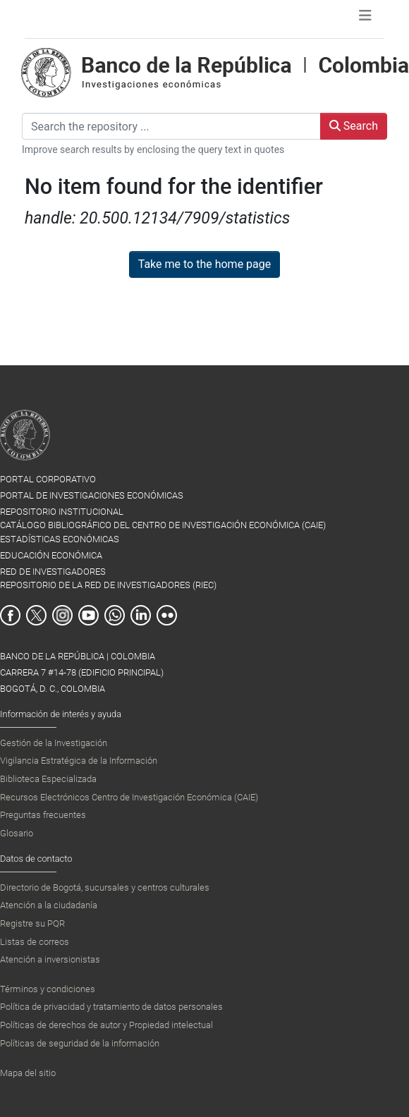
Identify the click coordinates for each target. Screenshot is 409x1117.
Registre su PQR (32, 923)
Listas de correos (34, 941)
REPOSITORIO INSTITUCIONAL (61, 511)
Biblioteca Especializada (48, 779)
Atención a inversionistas (50, 959)
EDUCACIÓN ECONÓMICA (51, 555)
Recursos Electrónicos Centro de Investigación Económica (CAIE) (129, 797)
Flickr (167, 615)
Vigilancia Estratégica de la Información (78, 760)
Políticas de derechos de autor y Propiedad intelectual (106, 1025)
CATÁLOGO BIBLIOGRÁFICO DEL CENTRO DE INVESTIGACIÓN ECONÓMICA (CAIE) (163, 525)
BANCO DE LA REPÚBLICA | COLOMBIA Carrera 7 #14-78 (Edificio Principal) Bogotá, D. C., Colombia (82, 672)
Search (353, 126)
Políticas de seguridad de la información (79, 1043)
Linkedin (140, 615)
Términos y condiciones (47, 989)
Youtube (88, 615)
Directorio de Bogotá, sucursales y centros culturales (104, 887)
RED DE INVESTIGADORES (53, 571)
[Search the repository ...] (171, 126)
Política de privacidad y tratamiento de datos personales (111, 1006)
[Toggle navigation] (365, 19)
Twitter (36, 615)
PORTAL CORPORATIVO (48, 479)
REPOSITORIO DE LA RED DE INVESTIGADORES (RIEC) (108, 585)
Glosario (16, 833)
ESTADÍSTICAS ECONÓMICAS (59, 539)
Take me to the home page (204, 264)
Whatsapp (114, 615)
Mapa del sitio (28, 1073)
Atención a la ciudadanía (48, 905)
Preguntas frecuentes (43, 815)
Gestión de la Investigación (53, 743)
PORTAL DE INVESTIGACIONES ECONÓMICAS (91, 495)
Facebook (10, 615)
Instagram (62, 615)
